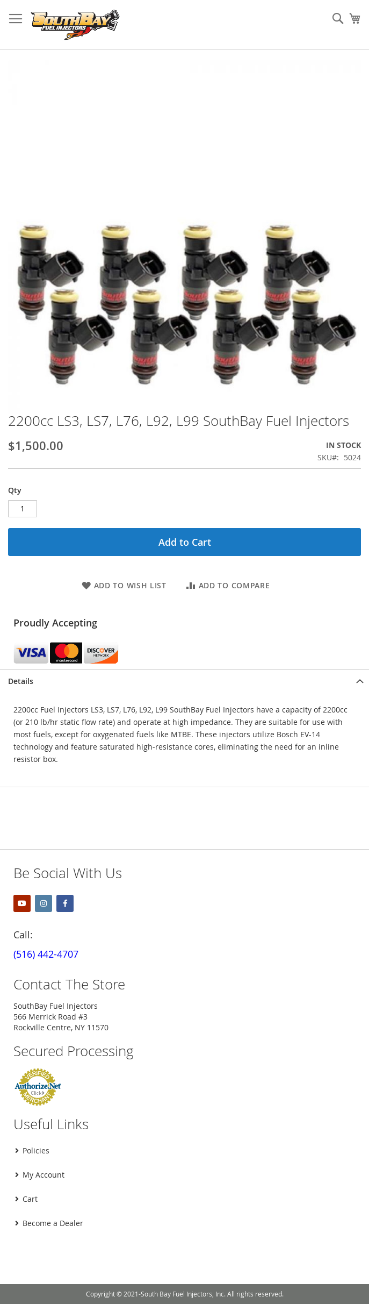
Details (20, 681)
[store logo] (75, 25)
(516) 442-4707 (45, 953)
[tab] (184, 681)
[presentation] (89, 1263)
